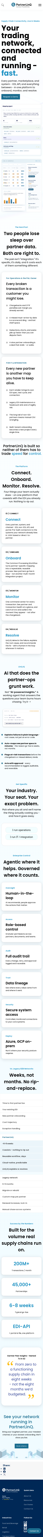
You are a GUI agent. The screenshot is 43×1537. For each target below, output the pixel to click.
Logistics (5, 1532)
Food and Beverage (10, 1523)
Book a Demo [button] (22, 1446)
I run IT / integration (21, 837)
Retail (4, 1527)
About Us (27, 1496)
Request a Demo (10, 96)
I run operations (21, 830)
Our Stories (28, 1504)
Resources (28, 1500)
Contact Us (34, 1531)
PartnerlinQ (21, 5)
